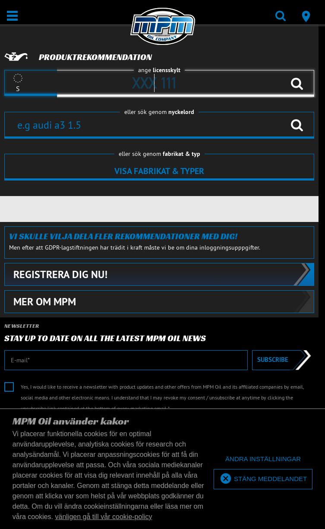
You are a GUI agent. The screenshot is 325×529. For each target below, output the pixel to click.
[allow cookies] (263, 479)
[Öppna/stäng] (12, 15)
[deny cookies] (263, 459)
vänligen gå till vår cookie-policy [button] (103, 516)
